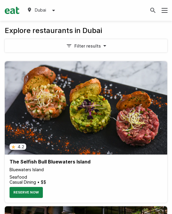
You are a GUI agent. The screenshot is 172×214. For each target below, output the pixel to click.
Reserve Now (26, 192)
